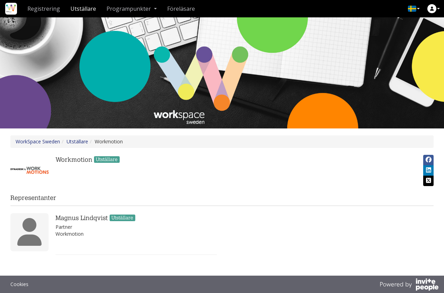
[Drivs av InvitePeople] (408, 285)
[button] (413, 8)
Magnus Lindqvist (82, 218)
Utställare (83, 8)
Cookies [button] (19, 284)
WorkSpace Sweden (38, 141)
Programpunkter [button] (131, 8)
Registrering (43, 8)
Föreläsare (181, 8)
